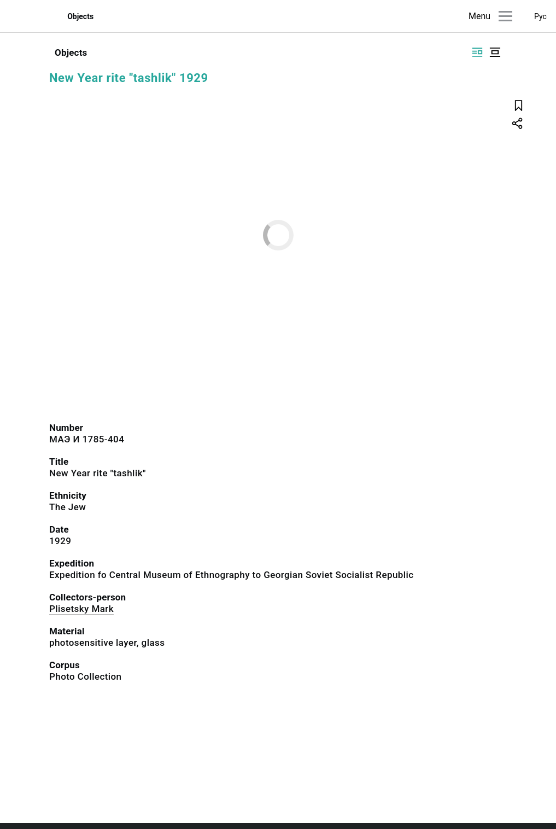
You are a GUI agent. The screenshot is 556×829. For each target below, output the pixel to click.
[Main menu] (505, 16)
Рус (540, 16)
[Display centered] (495, 52)
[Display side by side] (477, 52)
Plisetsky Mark (81, 608)
